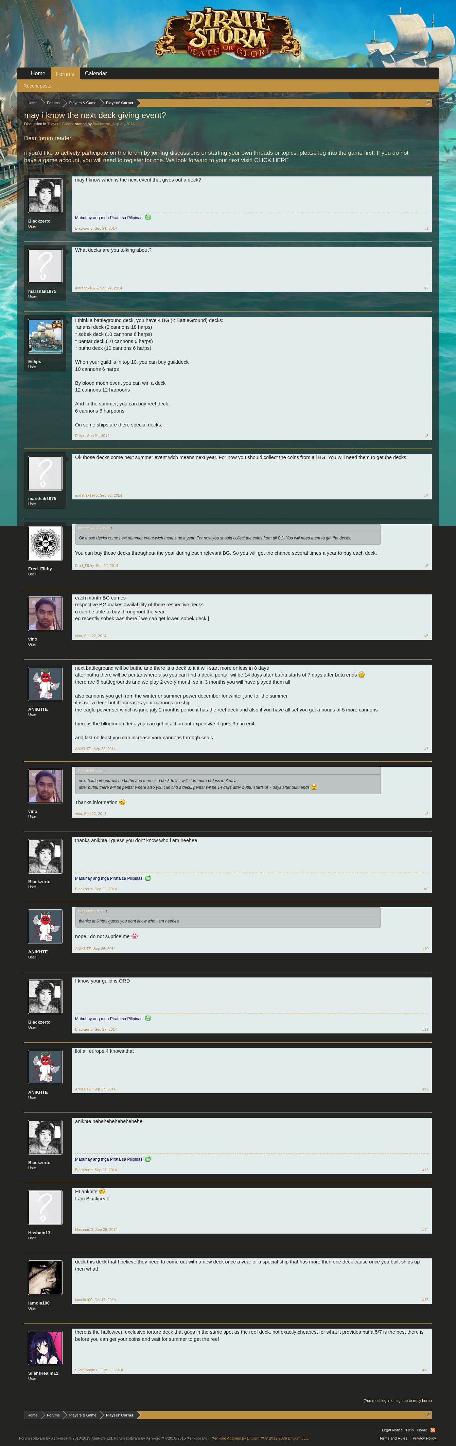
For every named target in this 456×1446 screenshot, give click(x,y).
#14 (425, 1230)
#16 (425, 1370)
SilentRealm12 (43, 1373)
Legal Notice (392, 1430)
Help (410, 1430)
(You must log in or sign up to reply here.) (398, 1401)
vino (32, 639)
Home (38, 73)
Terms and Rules (393, 1438)
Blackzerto (101, 124)
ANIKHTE (38, 709)
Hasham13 (39, 1232)
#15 (425, 1300)
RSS (433, 1430)
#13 (425, 1170)
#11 (425, 1029)
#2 (426, 288)
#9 (426, 889)
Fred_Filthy (40, 568)
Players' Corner (60, 124)
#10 (425, 949)
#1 (426, 228)
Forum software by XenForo (66, 1438)
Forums (65, 74)
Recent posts (37, 86)
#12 (425, 1089)
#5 (426, 566)
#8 (426, 814)
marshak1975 (42, 291)
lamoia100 (39, 1303)
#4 (426, 495)
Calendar (96, 73)
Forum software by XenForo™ (161, 1438)
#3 (426, 436)
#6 (426, 636)
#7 (426, 749)
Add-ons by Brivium (260, 1438)
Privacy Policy (424, 1438)
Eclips (34, 361)
